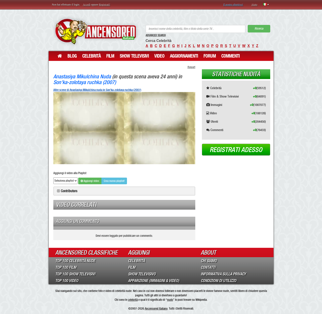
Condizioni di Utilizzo (218, 280)
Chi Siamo (209, 260)
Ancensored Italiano (156, 308)
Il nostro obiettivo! (233, 4)
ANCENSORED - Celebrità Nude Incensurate (95, 31)
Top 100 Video (66, 280)
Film (110, 56)
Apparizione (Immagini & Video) (153, 280)
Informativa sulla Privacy (223, 274)
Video (159, 56)
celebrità (133, 299)
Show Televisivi (134, 56)
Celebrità (91, 56)
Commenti (230, 56)
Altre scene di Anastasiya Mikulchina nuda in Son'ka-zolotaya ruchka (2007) (97, 90)
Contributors (69, 191)
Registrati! (104, 4)
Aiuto (254, 4)
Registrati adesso (236, 150)
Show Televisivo (142, 274)
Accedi (86, 4)
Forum (209, 56)
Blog (72, 56)
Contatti (208, 267)
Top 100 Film (65, 267)
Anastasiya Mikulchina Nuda (82, 76)
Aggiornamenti (184, 56)
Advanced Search (156, 35)
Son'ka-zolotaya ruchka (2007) (84, 82)
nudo (170, 299)
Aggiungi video (90, 180)
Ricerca (259, 28)
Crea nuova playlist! (114, 180)
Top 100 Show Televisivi (75, 274)
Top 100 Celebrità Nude (75, 260)
